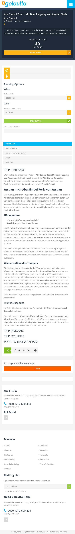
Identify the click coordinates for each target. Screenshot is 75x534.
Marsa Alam (44, 450)
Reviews (9, 162)
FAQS (8, 158)
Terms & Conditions (47, 464)
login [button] (38, 368)
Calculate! (35, 121)
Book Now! (35, 52)
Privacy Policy (9, 459)
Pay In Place (44, 459)
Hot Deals (43, 445)
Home (6, 445)
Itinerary (10, 144)
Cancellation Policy (16, 153)
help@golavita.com (11, 407)
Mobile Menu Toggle (70, 3)
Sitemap (7, 469)
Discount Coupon (12, 126)
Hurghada (44, 455)
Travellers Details (12, 108)
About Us (7, 450)
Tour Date (8, 94)
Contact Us (8, 455)
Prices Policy (12, 148)
